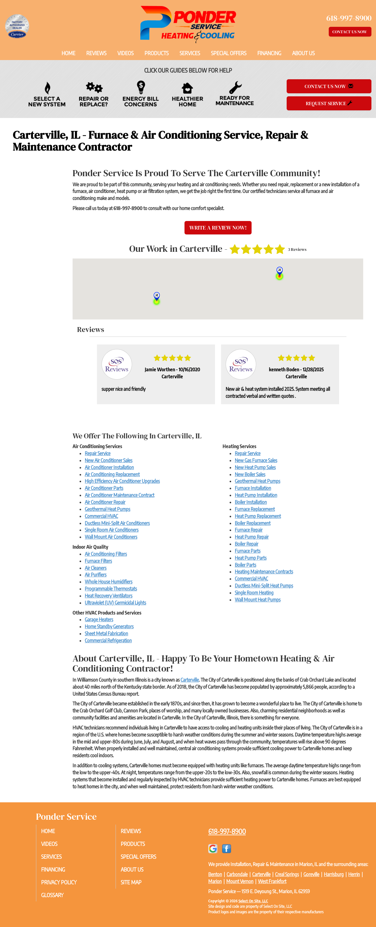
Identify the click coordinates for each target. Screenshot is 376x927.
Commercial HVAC (101, 516)
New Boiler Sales (250, 474)
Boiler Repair (246, 544)
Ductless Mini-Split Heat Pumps (264, 586)
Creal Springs (287, 874)
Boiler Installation (251, 502)
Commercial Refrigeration (108, 640)
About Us (303, 53)
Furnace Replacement (255, 509)
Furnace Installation (253, 488)
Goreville (311, 874)
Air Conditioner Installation (109, 467)
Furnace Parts (247, 551)
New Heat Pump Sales (255, 467)
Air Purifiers (95, 575)
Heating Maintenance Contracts (264, 572)
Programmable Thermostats (111, 589)
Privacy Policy (64, 885)
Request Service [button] (329, 103)
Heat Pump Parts (251, 558)
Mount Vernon (239, 881)
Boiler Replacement (252, 523)
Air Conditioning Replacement (112, 474)
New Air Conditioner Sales (108, 460)
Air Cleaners (95, 568)
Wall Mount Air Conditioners (111, 537)
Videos (125, 53)
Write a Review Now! (218, 227)
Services (190, 53)
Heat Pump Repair (252, 537)
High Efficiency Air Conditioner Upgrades (122, 481)
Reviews (96, 53)
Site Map (136, 885)
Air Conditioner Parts (104, 488)
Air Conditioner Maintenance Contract (119, 495)
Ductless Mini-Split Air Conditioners (117, 523)
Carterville (190, 680)
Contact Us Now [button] (350, 32)
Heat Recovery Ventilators (108, 596)
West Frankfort (272, 881)
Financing (269, 53)
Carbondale (237, 874)
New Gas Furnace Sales (256, 460)
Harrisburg (334, 874)
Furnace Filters (98, 561)
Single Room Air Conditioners (111, 530)
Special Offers (228, 53)
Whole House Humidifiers (108, 582)
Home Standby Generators (109, 626)
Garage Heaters (99, 619)
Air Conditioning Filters (106, 554)
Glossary (57, 898)
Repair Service (97, 453)
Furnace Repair (249, 530)
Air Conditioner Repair (105, 502)
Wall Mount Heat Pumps (258, 600)
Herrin (354, 874)
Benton (215, 874)
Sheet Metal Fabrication (106, 633)
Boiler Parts (245, 565)
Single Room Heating (254, 593)
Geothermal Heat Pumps (107, 509)
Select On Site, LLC (253, 900)
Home (68, 53)
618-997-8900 (227, 831)
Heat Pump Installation (256, 495)
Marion (215, 881)
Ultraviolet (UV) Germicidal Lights (115, 603)
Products (157, 53)
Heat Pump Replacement (258, 516)
